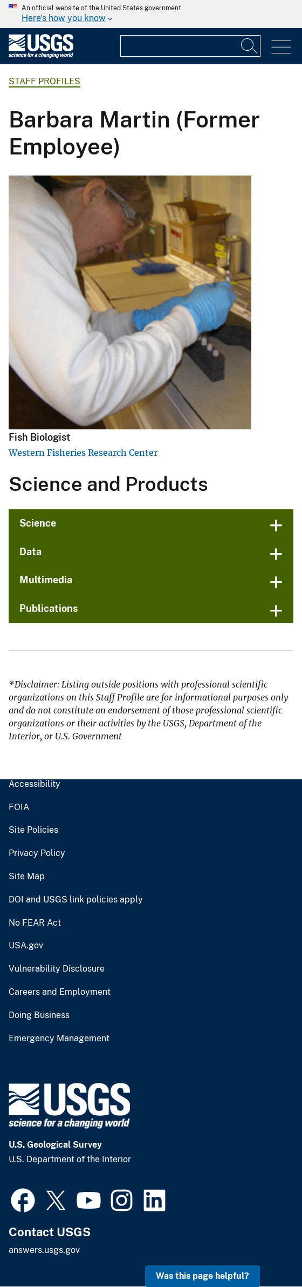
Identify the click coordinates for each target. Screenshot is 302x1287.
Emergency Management (59, 1038)
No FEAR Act (35, 923)
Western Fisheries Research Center (83, 452)
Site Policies (33, 830)
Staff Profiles (44, 81)
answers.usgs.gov (44, 1250)
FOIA (19, 807)
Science (37, 523)
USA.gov (26, 946)
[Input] (190, 46)
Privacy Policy (37, 853)
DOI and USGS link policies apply (76, 900)
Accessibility (34, 784)
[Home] (41, 55)
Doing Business (39, 1015)
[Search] (249, 46)
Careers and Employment (60, 992)
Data (30, 551)
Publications (48, 608)
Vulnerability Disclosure (57, 969)
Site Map (27, 876)
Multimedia (45, 579)
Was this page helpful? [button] (202, 1276)
